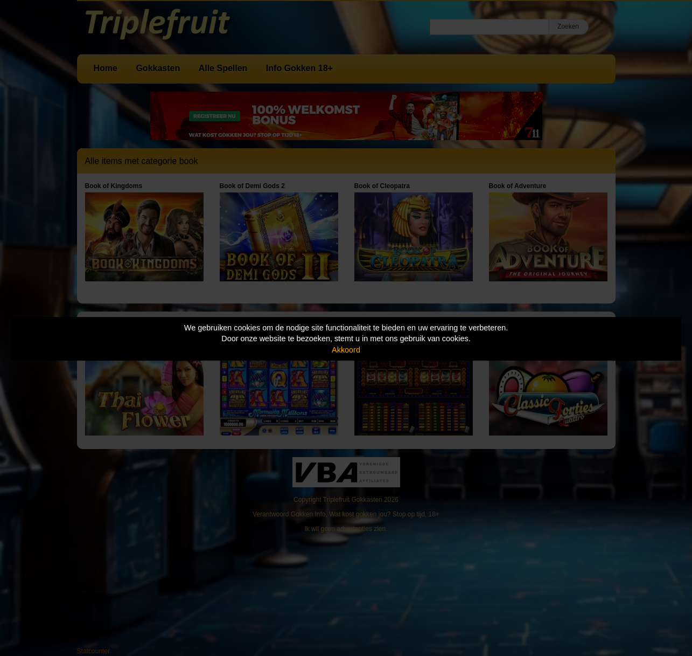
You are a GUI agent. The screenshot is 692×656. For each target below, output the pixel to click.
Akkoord (346, 350)
